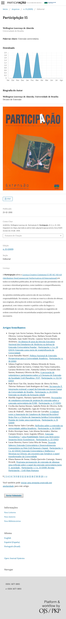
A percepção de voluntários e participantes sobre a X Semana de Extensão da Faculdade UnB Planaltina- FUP (34, 375)
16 (32, 476)
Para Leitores (10, 512)
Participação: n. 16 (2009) (49, 428)
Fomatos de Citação (13, 235)
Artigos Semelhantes (14, 327)
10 (18, 476)
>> (46, 476)
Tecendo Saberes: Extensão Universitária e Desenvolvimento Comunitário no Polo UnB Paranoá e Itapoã (32, 445)
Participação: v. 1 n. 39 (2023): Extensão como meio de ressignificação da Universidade (33, 350)
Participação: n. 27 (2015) (50, 403)
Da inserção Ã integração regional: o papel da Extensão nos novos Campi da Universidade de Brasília (35, 389)
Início (5, 9)
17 (34, 476)
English (7, 538)
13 (25, 476)
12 (23, 476)
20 (42, 476)
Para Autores (9, 517)
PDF (9, 199)
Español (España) (12, 542)
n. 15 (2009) (28, 9)
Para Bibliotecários (12, 521)
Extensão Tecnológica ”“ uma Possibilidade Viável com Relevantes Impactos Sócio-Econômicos (33, 437)
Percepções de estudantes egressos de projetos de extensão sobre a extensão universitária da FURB (35, 400)
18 (37, 476)
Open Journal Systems (14, 558)
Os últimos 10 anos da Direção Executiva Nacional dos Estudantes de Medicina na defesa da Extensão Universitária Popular (31, 344)
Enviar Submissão (13, 495)
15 (30, 476)
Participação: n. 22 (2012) (47, 439)
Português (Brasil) (12, 546)
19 (39, 476)
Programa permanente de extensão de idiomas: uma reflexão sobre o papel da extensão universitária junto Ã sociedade (35, 465)
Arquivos (15, 9)
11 (20, 476)
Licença (26, 274)
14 (28, 476)
